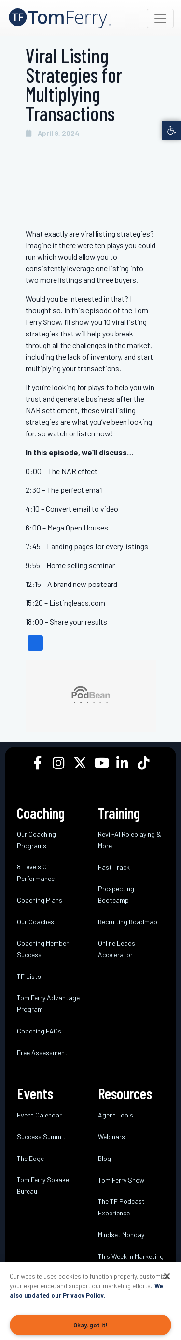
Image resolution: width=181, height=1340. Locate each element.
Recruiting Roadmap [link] (127, 922)
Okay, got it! (90, 1325)
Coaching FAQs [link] (39, 1031)
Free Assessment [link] (42, 1052)
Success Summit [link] (41, 1136)
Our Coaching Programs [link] (36, 840)
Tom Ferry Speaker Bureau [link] (44, 1185)
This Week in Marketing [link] (131, 1256)
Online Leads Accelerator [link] (116, 949)
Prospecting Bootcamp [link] (116, 894)
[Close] (167, 1276)
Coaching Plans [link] (39, 900)
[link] (171, 130)
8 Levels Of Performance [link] (36, 872)
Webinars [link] (111, 1136)
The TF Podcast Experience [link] (121, 1207)
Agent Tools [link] (115, 1115)
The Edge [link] (30, 1158)
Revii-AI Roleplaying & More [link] (129, 840)
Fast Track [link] (114, 867)
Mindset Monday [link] (121, 1234)
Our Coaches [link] (35, 922)
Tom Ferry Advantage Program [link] (48, 1003)
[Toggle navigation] (160, 18)
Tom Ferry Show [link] (121, 1180)
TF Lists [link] (29, 976)
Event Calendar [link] (39, 1115)
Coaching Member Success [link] (43, 949)
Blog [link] (104, 1158)
